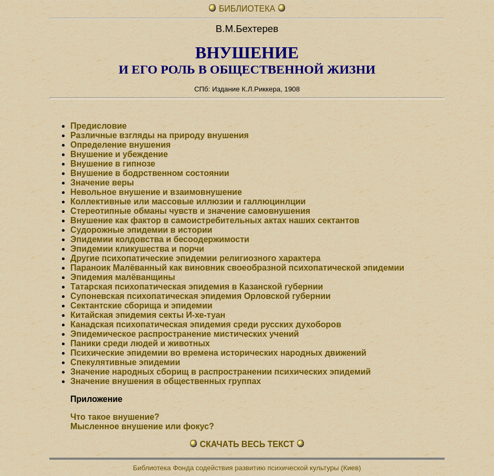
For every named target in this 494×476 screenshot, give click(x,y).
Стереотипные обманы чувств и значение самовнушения (190, 210)
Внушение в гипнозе (112, 163)
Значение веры (102, 182)
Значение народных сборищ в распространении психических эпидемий (220, 371)
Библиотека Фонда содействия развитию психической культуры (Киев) (247, 468)
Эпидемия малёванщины (122, 277)
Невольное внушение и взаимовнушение (156, 192)
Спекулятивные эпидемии (125, 362)
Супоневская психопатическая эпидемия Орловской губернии (200, 296)
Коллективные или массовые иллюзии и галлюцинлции (188, 201)
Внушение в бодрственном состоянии (149, 173)
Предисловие (98, 125)
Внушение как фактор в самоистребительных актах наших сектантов (214, 220)
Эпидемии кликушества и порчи (137, 248)
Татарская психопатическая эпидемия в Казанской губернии (196, 286)
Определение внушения (120, 144)
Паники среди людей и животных (140, 343)
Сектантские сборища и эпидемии (141, 305)
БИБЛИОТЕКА (248, 8)
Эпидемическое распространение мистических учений (184, 333)
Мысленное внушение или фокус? (142, 426)
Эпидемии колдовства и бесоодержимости (159, 239)
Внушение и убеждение (119, 154)
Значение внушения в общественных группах (165, 381)
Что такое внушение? (115, 416)
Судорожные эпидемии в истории (141, 229)
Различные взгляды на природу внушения (159, 135)
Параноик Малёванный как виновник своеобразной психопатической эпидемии (237, 267)
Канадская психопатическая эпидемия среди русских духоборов (205, 324)
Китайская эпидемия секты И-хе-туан (147, 315)
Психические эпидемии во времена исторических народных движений (218, 352)
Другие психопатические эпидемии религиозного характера (195, 258)
